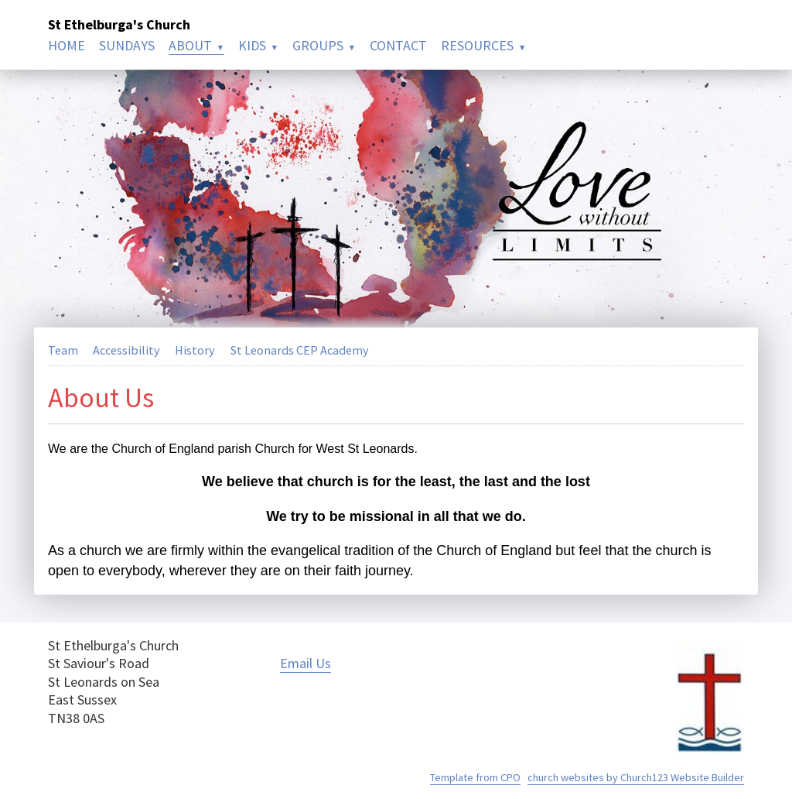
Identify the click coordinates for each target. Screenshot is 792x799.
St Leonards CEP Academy (299, 350)
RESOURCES (477, 45)
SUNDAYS (127, 45)
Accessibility (126, 350)
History (195, 350)
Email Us (305, 663)
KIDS (252, 45)
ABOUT (190, 45)
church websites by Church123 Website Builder (635, 777)
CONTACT (398, 45)
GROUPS (317, 45)
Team (63, 350)
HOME (66, 45)
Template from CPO (475, 777)
